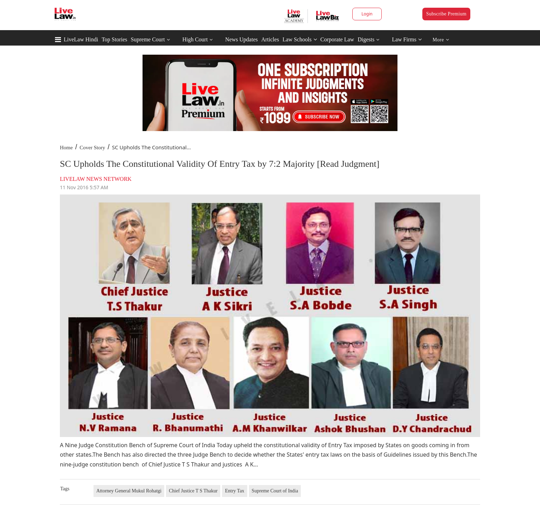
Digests (366, 39)
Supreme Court (148, 39)
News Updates (241, 39)
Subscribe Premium (446, 13)
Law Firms (407, 39)
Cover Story (92, 147)
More (440, 39)
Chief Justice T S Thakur (193, 490)
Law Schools (300, 39)
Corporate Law (337, 39)
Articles (270, 39)
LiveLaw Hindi (81, 39)
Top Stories (114, 39)
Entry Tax (234, 490)
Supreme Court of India (275, 490)
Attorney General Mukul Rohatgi (128, 490)
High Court (195, 39)
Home (66, 147)
